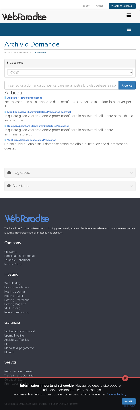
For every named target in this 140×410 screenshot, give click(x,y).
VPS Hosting (12, 308)
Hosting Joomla (14, 291)
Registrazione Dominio (18, 371)
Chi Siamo (10, 252)
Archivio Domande (22, 52)
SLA (6, 344)
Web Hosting (12, 283)
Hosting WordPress (16, 287)
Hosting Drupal (13, 296)
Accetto (128, 401)
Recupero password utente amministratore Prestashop (36, 126)
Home (7, 52)
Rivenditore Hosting (16, 312)
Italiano (87, 5)
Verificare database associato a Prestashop (30, 140)
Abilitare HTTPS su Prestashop (23, 97)
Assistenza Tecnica (16, 339)
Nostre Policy (13, 264)
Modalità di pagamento (19, 348)
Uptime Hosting (14, 335)
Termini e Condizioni (17, 260)
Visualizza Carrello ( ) (122, 6)
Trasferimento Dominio (19, 375)
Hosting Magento (15, 304)
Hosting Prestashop (17, 300)
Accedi (99, 5)
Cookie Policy (116, 394)
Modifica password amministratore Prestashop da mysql (37, 112)
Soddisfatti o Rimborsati (19, 256)
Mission (9, 352)
